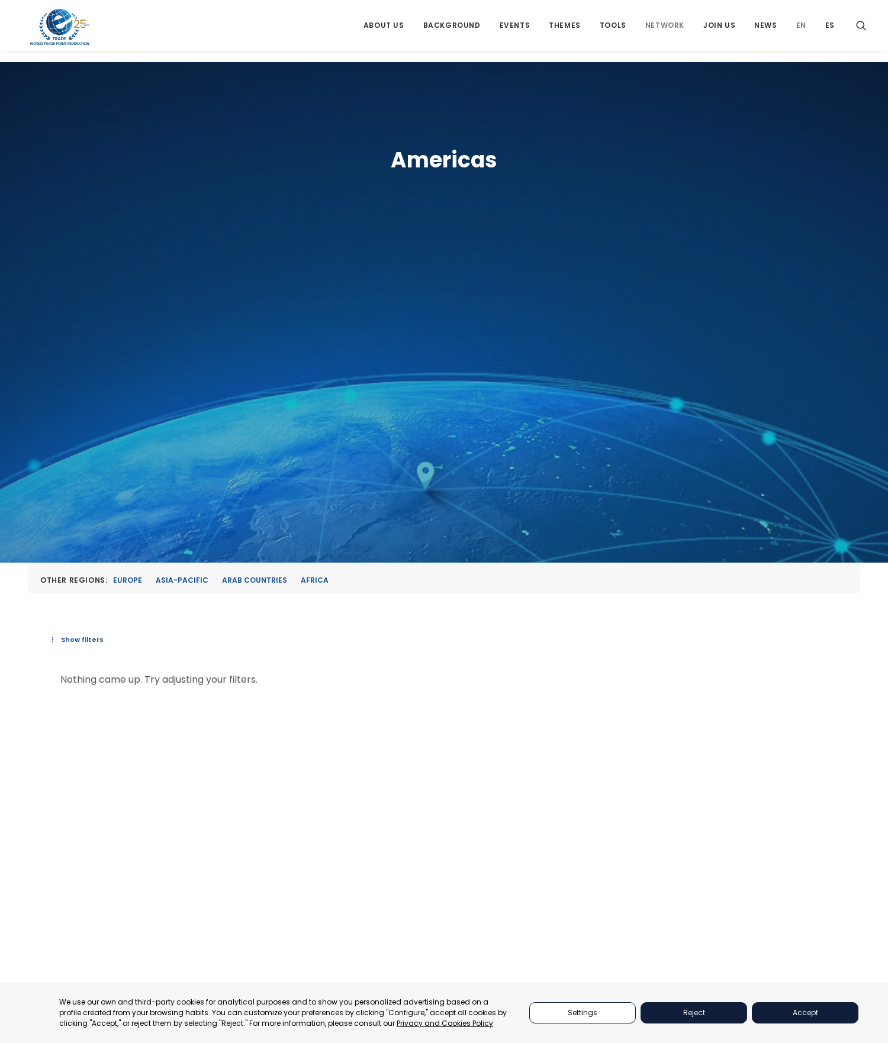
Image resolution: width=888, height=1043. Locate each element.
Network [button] (664, 31)
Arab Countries (254, 276)
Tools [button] (613, 31)
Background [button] (452, 31)
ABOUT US (623, 736)
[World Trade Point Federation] (60, 32)
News (765, 31)
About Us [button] (383, 31)
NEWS (614, 856)
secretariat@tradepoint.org (791, 865)
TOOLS (616, 796)
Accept (805, 1013)
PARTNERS (623, 751)
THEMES (618, 781)
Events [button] (515, 31)
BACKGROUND (631, 811)
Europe (127, 276)
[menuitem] (384, 31)
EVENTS (618, 766)
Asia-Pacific (182, 276)
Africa (315, 276)
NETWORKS (624, 826)
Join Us (719, 31)
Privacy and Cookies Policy (445, 1023)
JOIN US (618, 840)
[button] (861, 31)
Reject (694, 1013)
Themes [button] (565, 31)
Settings (582, 1013)
